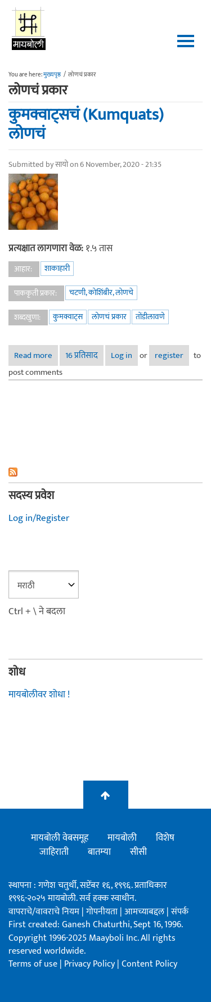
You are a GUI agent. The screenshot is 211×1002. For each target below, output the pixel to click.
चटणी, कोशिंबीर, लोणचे (101, 292)
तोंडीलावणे (150, 316)
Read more (36, 355)
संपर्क (179, 911)
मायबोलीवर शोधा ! (39, 694)
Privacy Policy (90, 964)
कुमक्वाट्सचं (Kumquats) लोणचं (86, 124)
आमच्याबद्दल (145, 911)
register (169, 355)
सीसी (138, 852)
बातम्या (99, 852)
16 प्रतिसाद (81, 355)
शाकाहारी (57, 268)
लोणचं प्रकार (109, 316)
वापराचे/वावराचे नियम (43, 911)
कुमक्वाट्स (68, 316)
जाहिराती (54, 852)
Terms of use (32, 964)
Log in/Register (38, 518)
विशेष (165, 838)
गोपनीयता (103, 911)
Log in (121, 355)
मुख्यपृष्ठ (52, 75)
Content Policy (149, 964)
